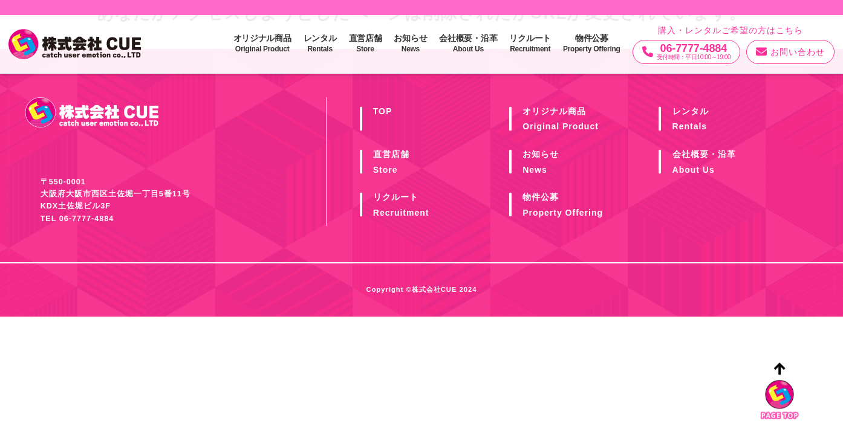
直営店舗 (365, 43)
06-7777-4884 (86, 218)
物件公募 (591, 43)
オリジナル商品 (262, 43)
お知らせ (410, 43)
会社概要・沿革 (468, 43)
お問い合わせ (790, 52)
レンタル (320, 43)
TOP (382, 111)
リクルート (530, 43)
